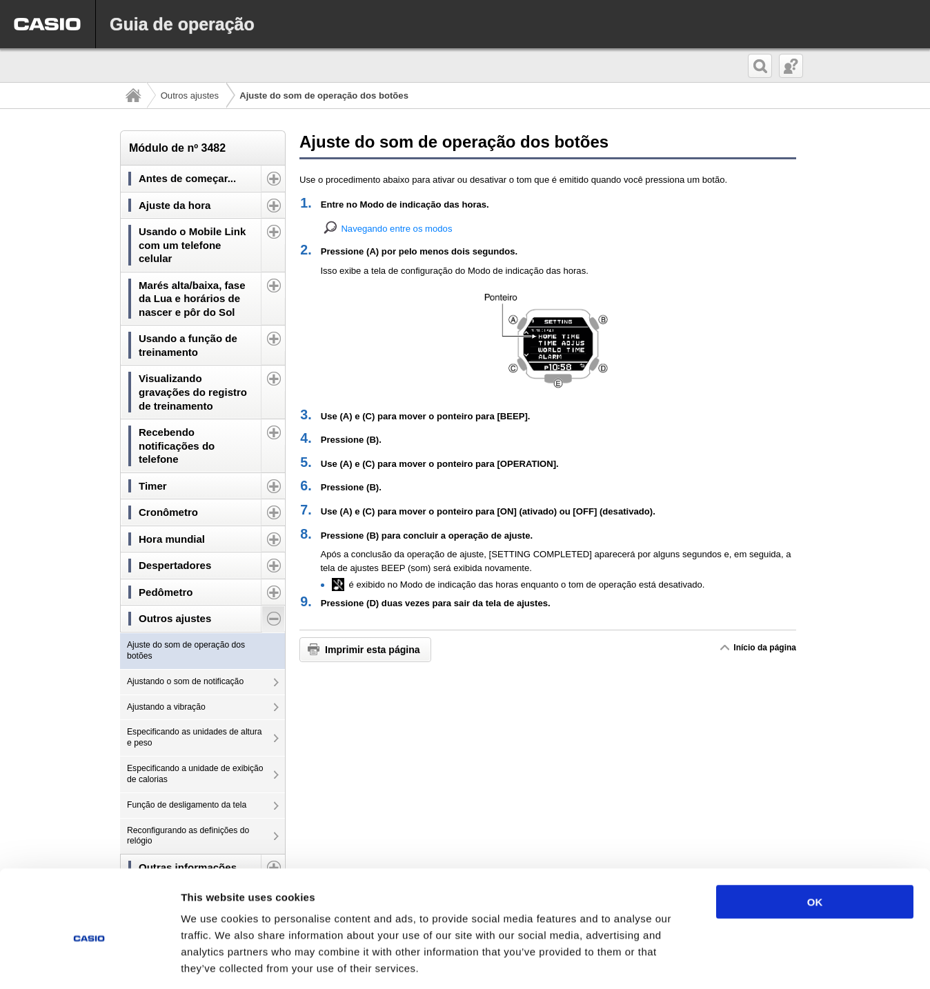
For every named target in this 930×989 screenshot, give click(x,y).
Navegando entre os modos (396, 228)
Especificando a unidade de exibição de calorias (195, 773)
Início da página (764, 647)
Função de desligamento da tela (186, 805)
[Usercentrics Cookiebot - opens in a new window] (89, 962)
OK (815, 840)
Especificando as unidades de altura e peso (194, 737)
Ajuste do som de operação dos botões (186, 650)
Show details (724, 962)
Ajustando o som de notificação (185, 681)
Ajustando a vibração (166, 707)
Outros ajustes (190, 95)
